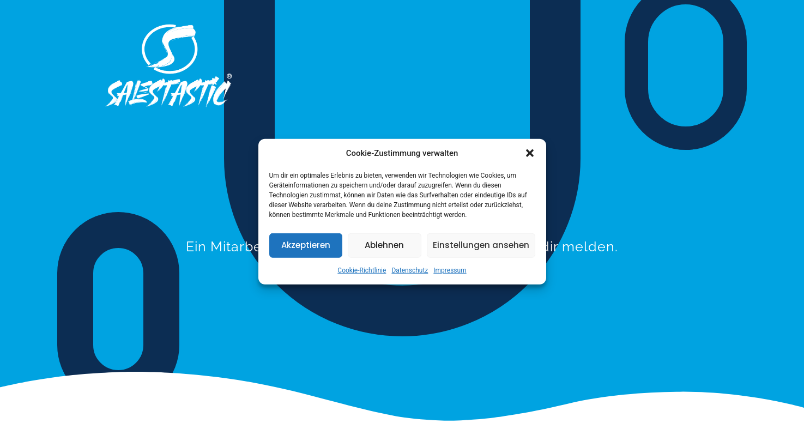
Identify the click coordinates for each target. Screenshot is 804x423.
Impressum (449, 270)
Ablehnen (384, 245)
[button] (529, 153)
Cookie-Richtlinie (361, 270)
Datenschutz (409, 270)
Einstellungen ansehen (481, 245)
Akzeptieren (305, 245)
